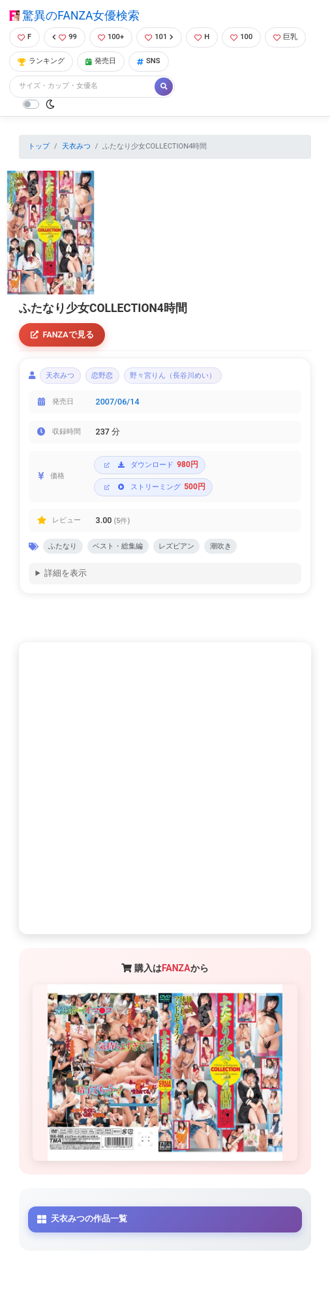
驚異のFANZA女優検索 (74, 15)
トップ (39, 146)
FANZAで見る (62, 334)
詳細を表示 (65, 573)
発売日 (100, 61)
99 (64, 37)
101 (159, 37)
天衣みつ (76, 146)
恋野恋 (102, 375)
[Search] (83, 86)
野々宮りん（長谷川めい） (173, 375)
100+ (111, 37)
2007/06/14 (118, 401)
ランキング (41, 61)
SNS (148, 61)
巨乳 (285, 37)
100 (241, 37)
